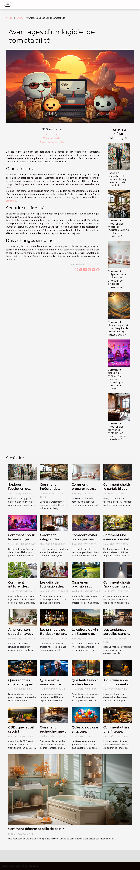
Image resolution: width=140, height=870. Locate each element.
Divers (20, 17)
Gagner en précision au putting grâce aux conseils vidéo (85, 589)
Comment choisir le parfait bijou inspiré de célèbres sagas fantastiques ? (118, 328)
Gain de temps (52, 134)
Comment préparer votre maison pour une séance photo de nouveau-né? (117, 279)
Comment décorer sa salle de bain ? (36, 829)
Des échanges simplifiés (52, 142)
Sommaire (54, 129)
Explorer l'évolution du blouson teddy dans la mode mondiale (117, 179)
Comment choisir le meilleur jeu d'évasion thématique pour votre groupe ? (115, 379)
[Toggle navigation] (7, 4)
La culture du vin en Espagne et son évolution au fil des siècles (85, 636)
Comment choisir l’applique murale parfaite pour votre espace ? (116, 589)
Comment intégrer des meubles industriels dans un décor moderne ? (118, 228)
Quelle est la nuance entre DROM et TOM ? (52, 684)
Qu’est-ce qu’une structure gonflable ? (85, 731)
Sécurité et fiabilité (52, 138)
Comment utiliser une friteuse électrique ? (117, 731)
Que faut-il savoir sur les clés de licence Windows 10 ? (85, 686)
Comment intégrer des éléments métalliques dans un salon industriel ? (117, 431)
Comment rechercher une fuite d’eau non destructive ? (52, 733)
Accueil (9, 17)
